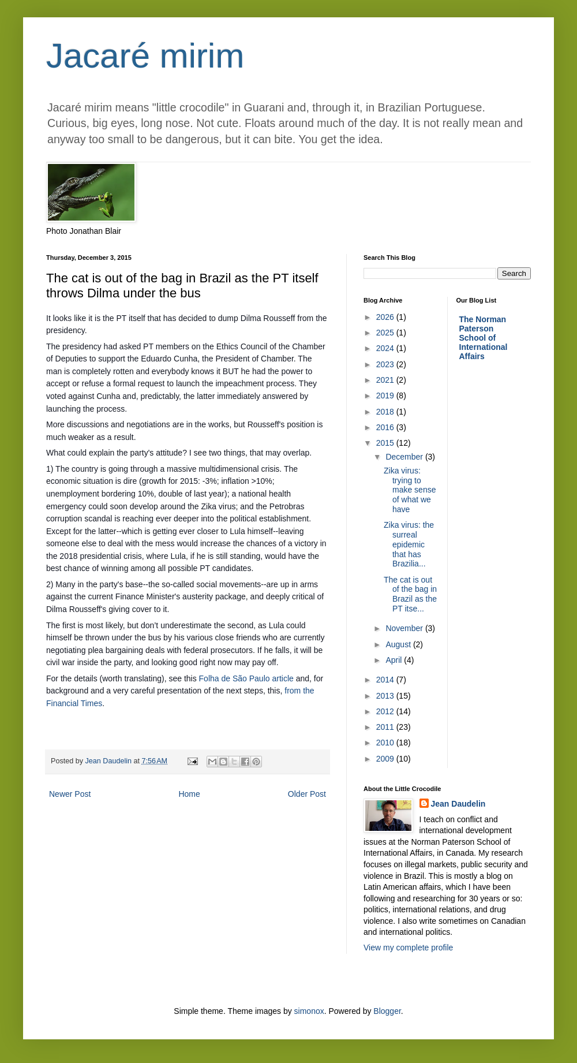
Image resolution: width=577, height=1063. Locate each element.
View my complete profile (408, 947)
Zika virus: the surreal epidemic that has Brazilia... (409, 544)
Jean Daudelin (458, 803)
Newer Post (70, 794)
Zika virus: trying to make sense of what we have (410, 490)
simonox (309, 1011)
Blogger (386, 1011)
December (405, 456)
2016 (386, 427)
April (394, 660)
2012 (386, 711)
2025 (386, 332)
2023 (386, 364)
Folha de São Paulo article (247, 678)
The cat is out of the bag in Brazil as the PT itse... (410, 594)
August (399, 644)
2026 (386, 317)
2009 (386, 758)
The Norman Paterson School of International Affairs (483, 338)
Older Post (307, 794)
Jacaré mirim (145, 55)
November (405, 628)
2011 (386, 727)
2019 (386, 395)
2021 (386, 380)
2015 (386, 442)
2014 (386, 679)
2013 (386, 695)
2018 (386, 411)
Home (189, 794)
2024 (386, 348)
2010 (386, 742)
